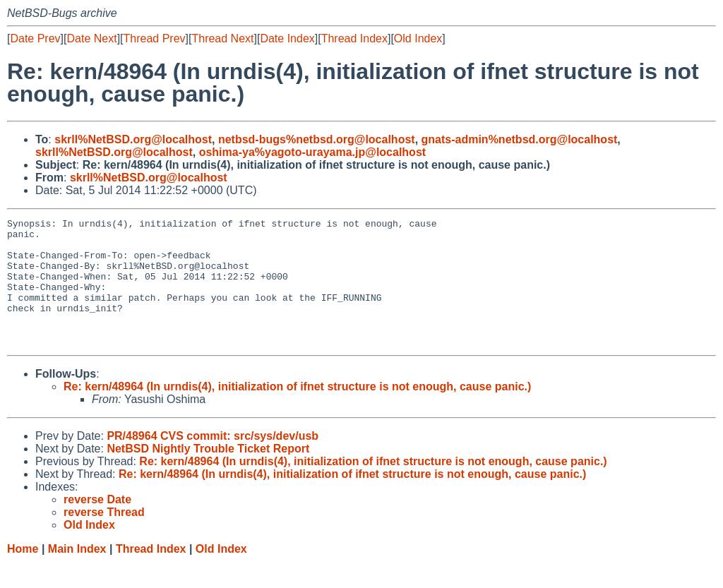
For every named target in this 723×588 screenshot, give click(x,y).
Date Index (287, 38)
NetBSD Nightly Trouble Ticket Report (208, 474)
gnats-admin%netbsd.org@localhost (520, 139)
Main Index (77, 574)
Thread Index (354, 38)
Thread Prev (155, 38)
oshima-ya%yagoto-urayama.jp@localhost (312, 152)
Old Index (418, 38)
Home (22, 574)
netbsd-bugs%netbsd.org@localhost (316, 139)
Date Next (91, 38)
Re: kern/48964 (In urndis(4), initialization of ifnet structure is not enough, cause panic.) (297, 412)
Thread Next (222, 38)
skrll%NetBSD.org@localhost (133, 139)
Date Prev (35, 38)
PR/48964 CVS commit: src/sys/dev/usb (212, 461)
